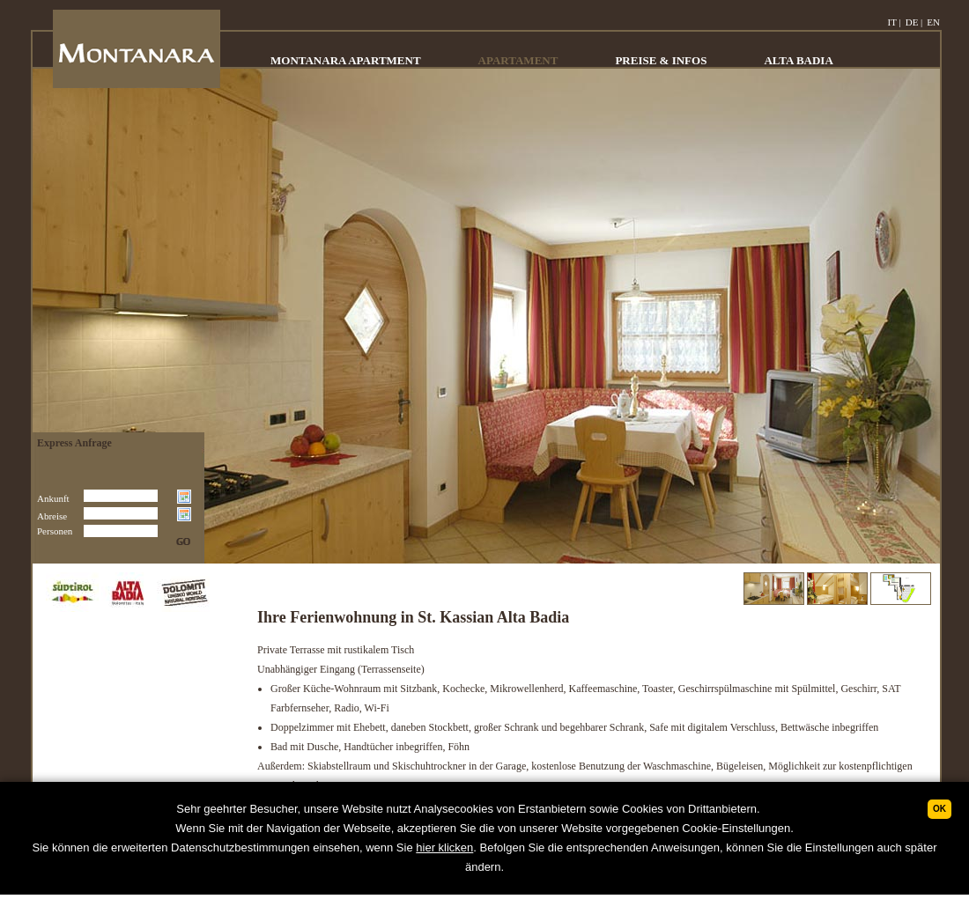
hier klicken (444, 847)
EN (933, 22)
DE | (914, 22)
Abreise (52, 516)
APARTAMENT (518, 60)
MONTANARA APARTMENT (345, 60)
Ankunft (53, 498)
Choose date (186, 498)
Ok (939, 809)
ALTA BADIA (798, 60)
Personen (54, 531)
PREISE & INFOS (660, 60)
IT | (894, 22)
